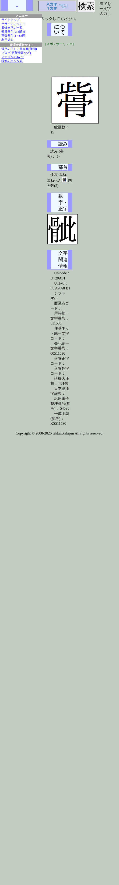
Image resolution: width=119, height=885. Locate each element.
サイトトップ (10, 19)
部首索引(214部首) (13, 31)
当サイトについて (13, 24)
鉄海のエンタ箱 (12, 61)
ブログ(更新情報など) (16, 53)
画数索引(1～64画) (13, 35)
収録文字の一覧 (12, 27)
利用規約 (7, 40)
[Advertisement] (81, 58)
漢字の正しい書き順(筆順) (19, 49)
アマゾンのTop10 (12, 57)
